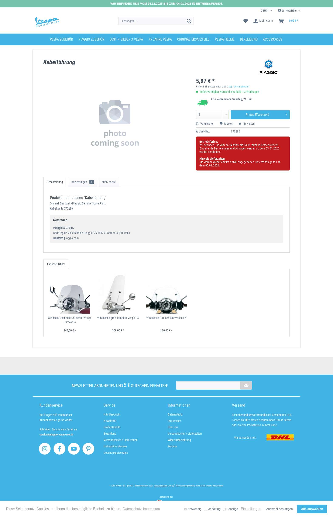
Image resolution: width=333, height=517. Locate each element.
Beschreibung (55, 182)
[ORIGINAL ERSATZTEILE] (193, 39)
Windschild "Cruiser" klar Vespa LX (166, 318)
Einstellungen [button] (251, 509)
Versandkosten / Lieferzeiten (121, 440)
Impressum (174, 421)
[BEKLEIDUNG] (249, 39)
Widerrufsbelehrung (179, 440)
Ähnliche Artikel (56, 264)
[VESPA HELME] (224, 39)
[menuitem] (156, 21)
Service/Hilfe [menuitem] (287, 10)
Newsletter (110, 421)
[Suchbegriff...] (156, 21)
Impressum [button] (151, 509)
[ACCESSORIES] (272, 39)
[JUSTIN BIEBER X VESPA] (126, 39)
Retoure (172, 446)
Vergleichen (205, 123)
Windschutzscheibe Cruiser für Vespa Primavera (70, 320)
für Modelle (109, 182)
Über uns (173, 427)
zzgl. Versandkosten (239, 86)
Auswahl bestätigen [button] (279, 509)
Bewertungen (82, 182)
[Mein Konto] (263, 21)
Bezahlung (110, 433)
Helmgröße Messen (115, 446)
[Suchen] (189, 21)
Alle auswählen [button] (312, 509)
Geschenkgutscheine (116, 452)
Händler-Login (112, 414)
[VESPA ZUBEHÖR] (61, 39)
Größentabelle (112, 427)
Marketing (212, 509)
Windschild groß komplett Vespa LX (118, 318)
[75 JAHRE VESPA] (160, 39)
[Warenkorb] (288, 21)
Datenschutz (175, 414)
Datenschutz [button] (132, 509)
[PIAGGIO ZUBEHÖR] (91, 39)
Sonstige (230, 509)
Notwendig (193, 509)
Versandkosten (160, 485)
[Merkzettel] (245, 21)
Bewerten (246, 123)
